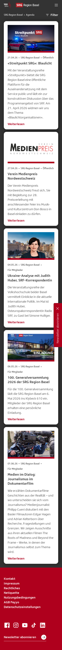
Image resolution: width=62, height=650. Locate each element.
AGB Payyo (11, 602)
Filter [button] (51, 15)
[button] (56, 5)
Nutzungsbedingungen (19, 597)
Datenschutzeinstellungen (22, 607)
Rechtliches (12, 588)
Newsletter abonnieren (25, 637)
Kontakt (9, 578)
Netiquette (11, 592)
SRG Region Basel (13, 14)
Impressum (12, 583)
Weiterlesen (16, 124)
